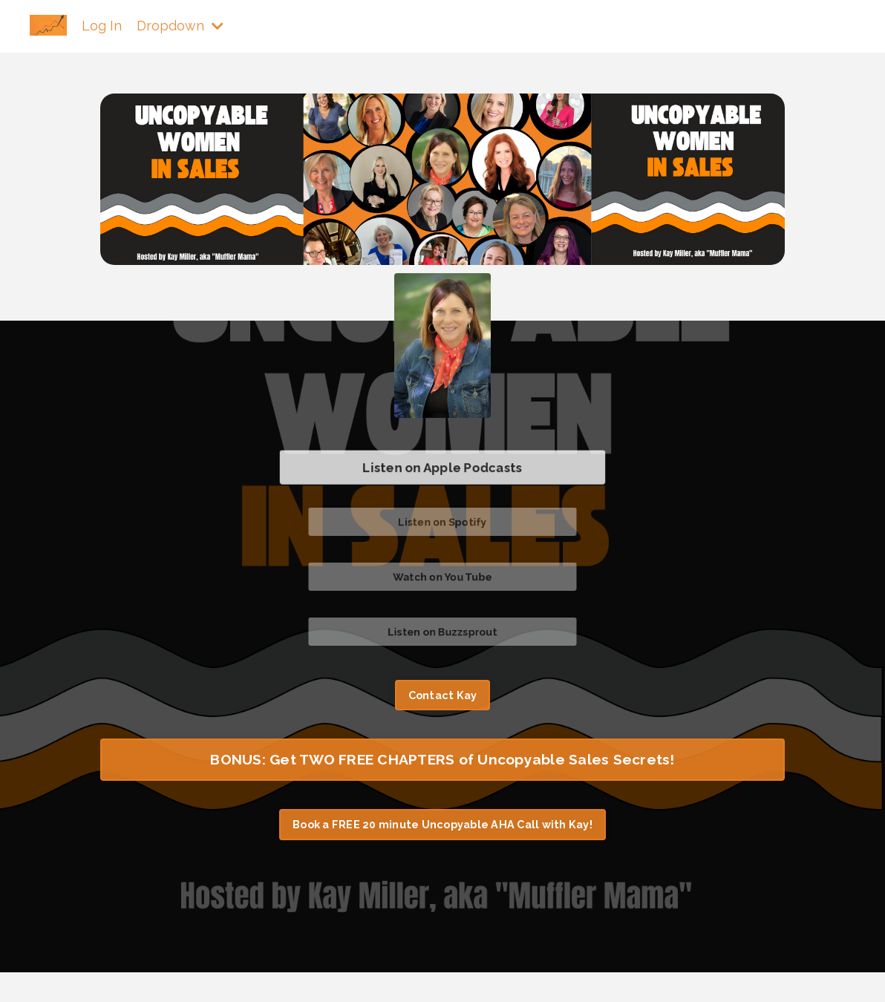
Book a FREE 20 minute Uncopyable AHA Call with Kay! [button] (442, 824)
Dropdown (180, 25)
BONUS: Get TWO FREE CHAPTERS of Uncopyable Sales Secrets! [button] (442, 759)
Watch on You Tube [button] (442, 576)
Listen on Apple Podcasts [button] (442, 467)
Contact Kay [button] (442, 695)
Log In (102, 25)
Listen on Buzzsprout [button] (442, 631)
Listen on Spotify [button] (442, 521)
